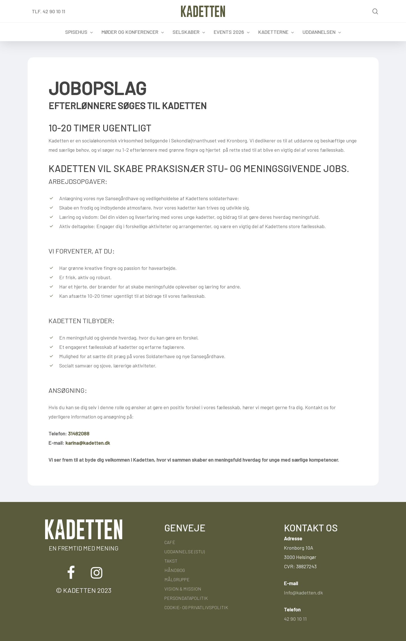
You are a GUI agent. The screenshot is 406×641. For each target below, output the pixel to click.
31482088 (78, 433)
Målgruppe (176, 579)
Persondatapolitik (186, 598)
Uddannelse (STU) (184, 551)
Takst (170, 560)
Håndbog (174, 570)
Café (169, 542)
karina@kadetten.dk (87, 443)
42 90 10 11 (295, 619)
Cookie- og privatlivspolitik (196, 607)
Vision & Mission (182, 588)
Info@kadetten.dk (303, 592)
